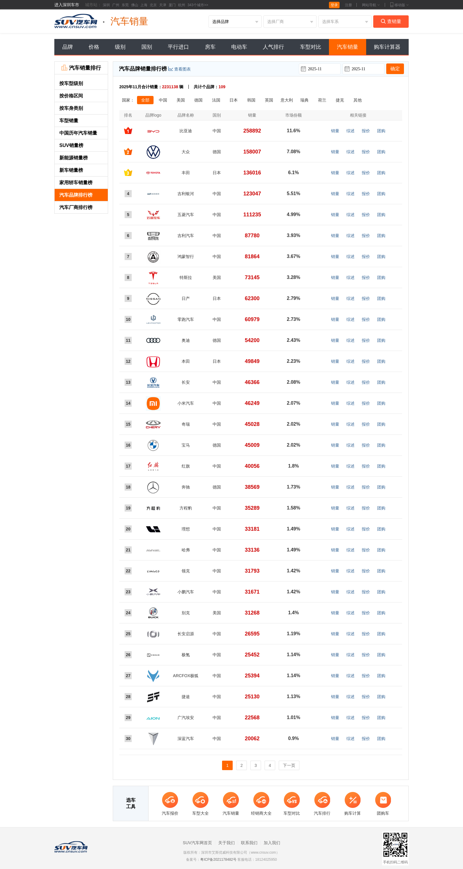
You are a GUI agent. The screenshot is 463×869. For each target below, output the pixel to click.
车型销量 (68, 120)
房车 (210, 47)
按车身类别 (71, 108)
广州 (115, 5)
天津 (162, 5)
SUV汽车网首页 (197, 843)
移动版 (399, 5)
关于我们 (226, 843)
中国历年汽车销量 (78, 132)
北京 (153, 5)
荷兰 (322, 100)
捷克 (340, 100)
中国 (163, 100)
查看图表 (179, 69)
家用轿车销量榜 (75, 182)
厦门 (172, 5)
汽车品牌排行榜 (75, 194)
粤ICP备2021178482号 (218, 859)
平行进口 (178, 47)
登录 (334, 5)
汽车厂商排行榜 (75, 207)
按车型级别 (76, 83)
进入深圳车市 (66, 4)
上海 (143, 5)
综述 (350, 130)
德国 (198, 100)
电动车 (239, 47)
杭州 (181, 5)
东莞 (125, 5)
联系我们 (249, 843)
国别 (146, 47)
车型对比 (310, 47)
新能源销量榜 (73, 157)
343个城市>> (198, 5)
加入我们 (272, 843)
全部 (145, 100)
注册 (348, 5)
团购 (381, 130)
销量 (335, 130)
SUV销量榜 (71, 145)
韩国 (251, 100)
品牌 (67, 47)
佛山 (134, 5)
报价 (366, 130)
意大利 (287, 100)
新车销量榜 (71, 170)
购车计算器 (387, 47)
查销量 (391, 21)
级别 (120, 47)
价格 (94, 47)
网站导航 (371, 5)
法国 (216, 100)
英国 (269, 100)
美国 (181, 100)
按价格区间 (71, 95)
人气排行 (273, 47)
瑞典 (304, 100)
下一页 (289, 765)
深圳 (106, 5)
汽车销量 (347, 47)
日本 (233, 100)
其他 (357, 100)
